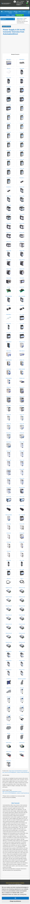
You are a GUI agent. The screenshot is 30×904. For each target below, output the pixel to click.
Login (17, 1)
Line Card (29, 12)
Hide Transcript (15, 803)
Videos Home (20, 18)
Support (13, 15)
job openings (18, 884)
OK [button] (15, 898)
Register (22, 1)
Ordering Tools (19, 15)
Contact (24, 11)
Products (8, 15)
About (20, 11)
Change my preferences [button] (15, 901)
